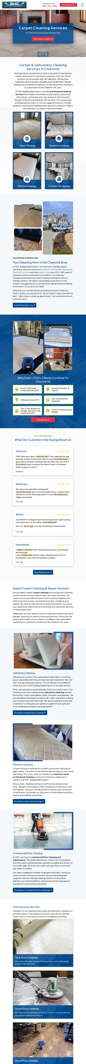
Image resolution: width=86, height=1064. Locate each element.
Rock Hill (16, 272)
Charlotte (46, 269)
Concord (25, 272)
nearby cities (44, 272)
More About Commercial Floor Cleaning (33, 891)
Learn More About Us (25, 305)
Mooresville (67, 269)
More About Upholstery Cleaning (30, 714)
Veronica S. (21, 451)
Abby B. (20, 515)
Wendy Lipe (22, 484)
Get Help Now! (68, 5)
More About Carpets (43, 39)
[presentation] (40, 54)
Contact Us (43, 420)
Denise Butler (22, 545)
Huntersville (56, 269)
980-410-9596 (49, 6)
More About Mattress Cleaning (29, 802)
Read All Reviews (43, 573)
